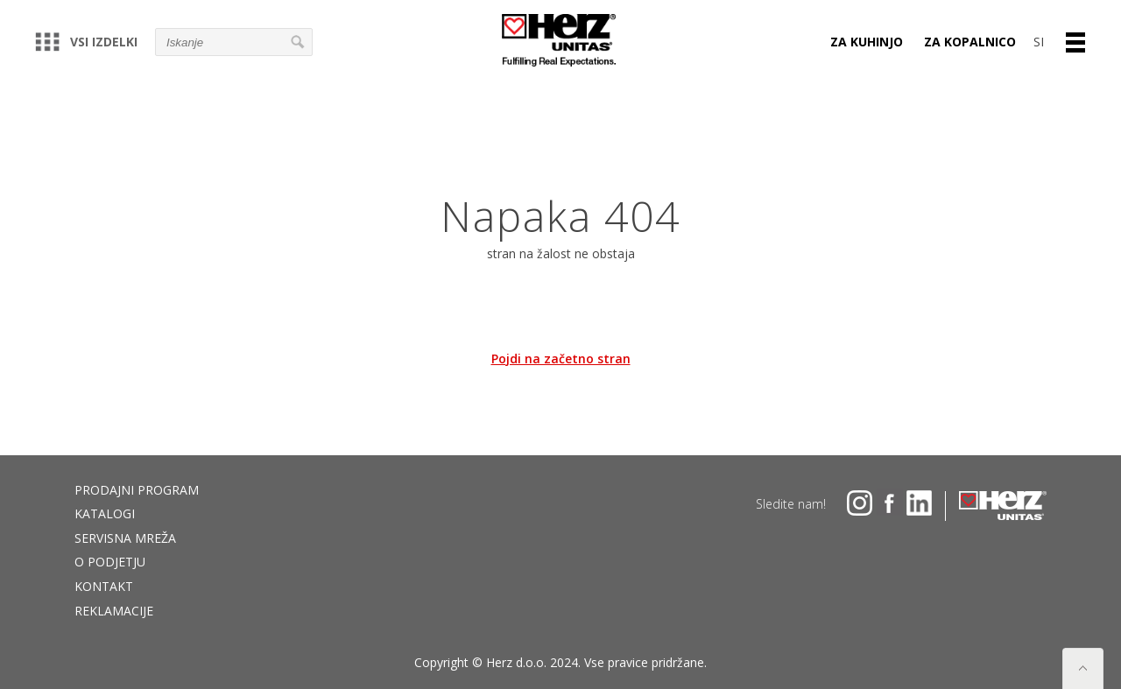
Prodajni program (136, 490)
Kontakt (103, 586)
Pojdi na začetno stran (561, 358)
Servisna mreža (125, 538)
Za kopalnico (970, 41)
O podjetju (109, 561)
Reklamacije (113, 610)
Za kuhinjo (866, 41)
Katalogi (104, 513)
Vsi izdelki (86, 41)
